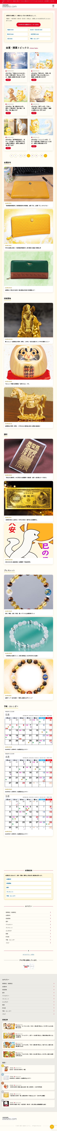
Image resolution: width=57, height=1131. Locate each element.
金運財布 (8, 879)
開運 (7, 934)
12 (20, 156)
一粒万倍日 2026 (34, 34)
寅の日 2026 (10, 34)
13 (24, 156)
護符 (7, 888)
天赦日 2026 (10, 29)
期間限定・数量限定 (11, 913)
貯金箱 (7, 937)
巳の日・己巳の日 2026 (36, 29)
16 (36, 156)
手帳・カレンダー (34, 38)
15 (32, 156)
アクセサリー (9, 925)
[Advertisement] (28, 855)
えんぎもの (8, 931)
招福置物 (8, 883)
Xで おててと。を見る (28, 955)
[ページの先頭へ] (52, 1127)
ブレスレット (9, 892)
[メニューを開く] (53, 6)
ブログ (7, 943)
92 (41, 156)
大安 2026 (9, 38)
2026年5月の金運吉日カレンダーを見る (28, 24)
